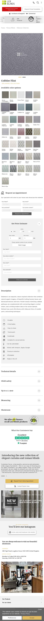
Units (22, 229)
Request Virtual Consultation (32, 9)
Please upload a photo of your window (22, 242)
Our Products (22, 599)
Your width (12, 235)
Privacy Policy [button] (25, 614)
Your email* (26, 201)
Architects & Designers (17, 14)
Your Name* (5, 201)
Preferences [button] (12, 618)
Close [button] (40, 609)
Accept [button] (32, 618)
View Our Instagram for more (22, 532)
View (4, 476)
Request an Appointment (22, 214)
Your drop (26, 235)
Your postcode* (6, 207)
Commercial (30, 14)
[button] (40, 577)
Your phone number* (28, 207)
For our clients (22, 602)
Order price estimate (22, 280)
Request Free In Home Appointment (12, 9)
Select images (22, 245)
